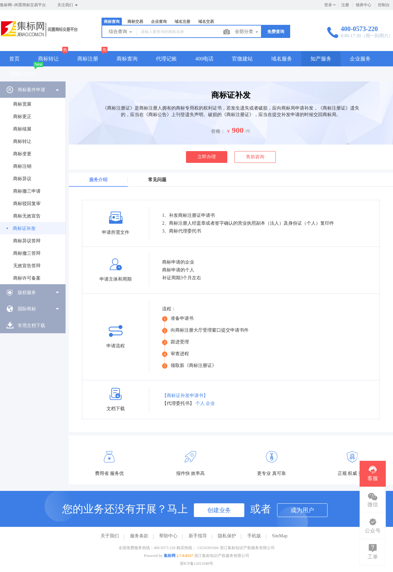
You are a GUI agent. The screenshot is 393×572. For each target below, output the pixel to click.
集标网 (170, 555)
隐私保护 (227, 535)
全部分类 (247, 32)
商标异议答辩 (27, 240)
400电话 (204, 58)
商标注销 (22, 166)
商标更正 (22, 116)
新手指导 (198, 535)
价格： (218, 131)
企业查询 (159, 21)
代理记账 (166, 58)
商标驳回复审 (27, 203)
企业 (210, 403)
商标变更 (22, 153)
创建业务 (219, 510)
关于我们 (110, 535)
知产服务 (320, 58)
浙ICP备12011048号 (196, 563)
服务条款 (139, 535)
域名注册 (182, 21)
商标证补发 (24, 228)
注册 (345, 5)
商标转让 (48, 58)
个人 (200, 403)
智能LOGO (21, 74)
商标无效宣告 (27, 216)
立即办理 (206, 156)
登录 (328, 5)
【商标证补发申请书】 (185, 395)
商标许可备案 (27, 278)
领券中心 (363, 5)
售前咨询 (255, 156)
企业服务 (360, 58)
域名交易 (206, 21)
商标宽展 (22, 104)
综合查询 (121, 32)
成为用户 (302, 510)
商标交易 (135, 21)
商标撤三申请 (27, 191)
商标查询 (112, 21)
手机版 (254, 535)
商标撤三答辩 (27, 253)
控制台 (384, 5)
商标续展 (22, 129)
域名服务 (281, 58)
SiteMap (279, 535)
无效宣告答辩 (27, 265)
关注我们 (68, 5)
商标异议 (22, 178)
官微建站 (242, 58)
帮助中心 (168, 535)
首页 (14, 58)
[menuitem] (33, 182)
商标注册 (87, 58)
